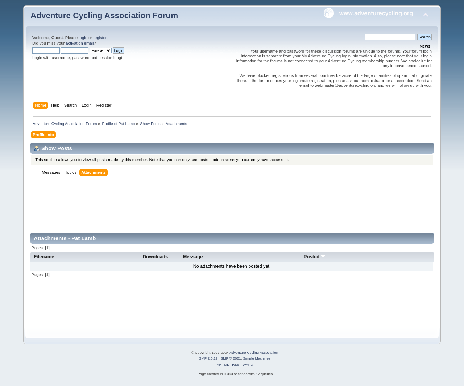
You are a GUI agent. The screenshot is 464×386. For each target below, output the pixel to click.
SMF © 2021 (231, 358)
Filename (44, 256)
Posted (314, 256)
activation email (80, 43)
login (83, 38)
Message (193, 256)
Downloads (155, 256)
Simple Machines (256, 358)
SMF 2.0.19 (208, 358)
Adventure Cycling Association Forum (104, 15)
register (100, 38)
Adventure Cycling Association (253, 352)
